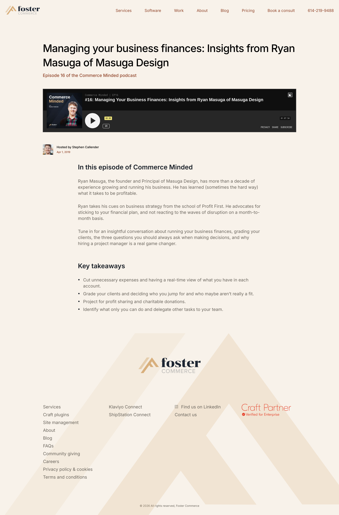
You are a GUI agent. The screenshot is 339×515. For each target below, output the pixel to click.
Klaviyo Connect (125, 406)
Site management (61, 422)
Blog (47, 438)
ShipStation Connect (130, 414)
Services (52, 406)
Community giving (61, 453)
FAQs (48, 445)
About (49, 430)
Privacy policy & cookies (68, 469)
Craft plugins (56, 414)
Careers (51, 461)
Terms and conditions (65, 477)
